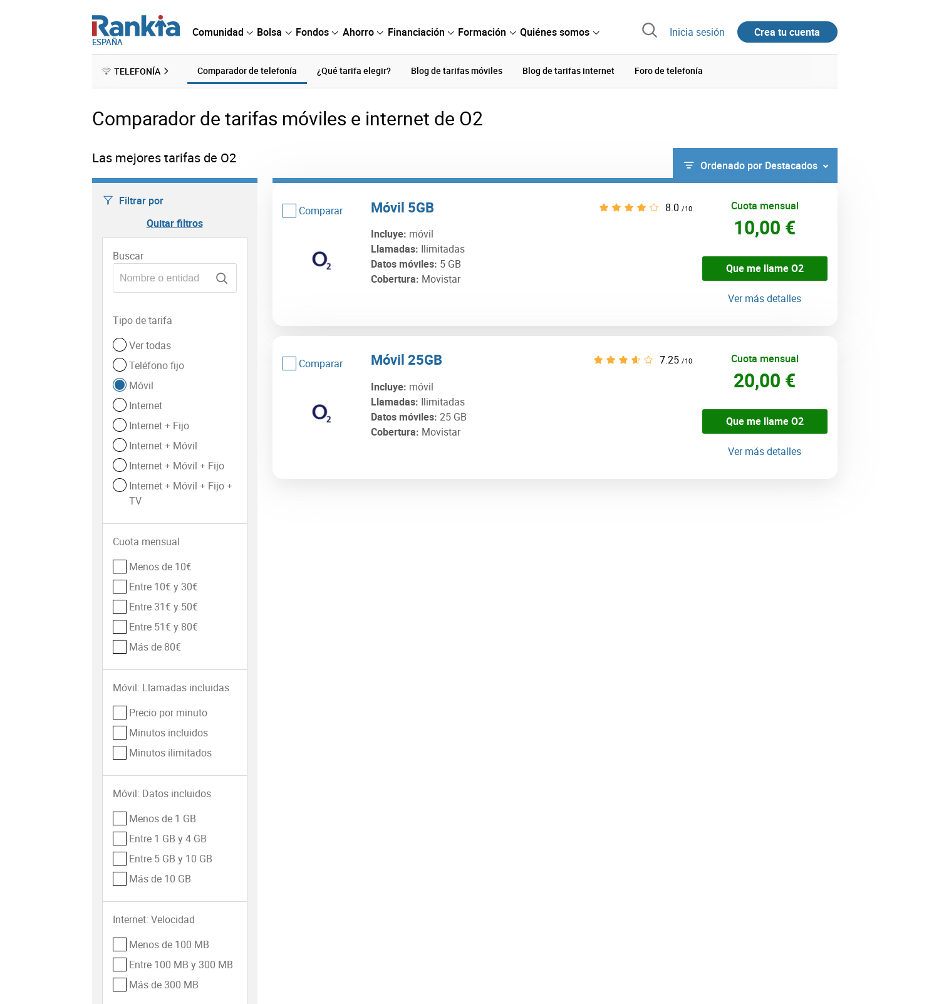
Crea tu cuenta (787, 32)
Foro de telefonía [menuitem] (669, 70)
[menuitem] (222, 32)
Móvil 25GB (406, 359)
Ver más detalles (764, 298)
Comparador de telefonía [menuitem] (247, 70)
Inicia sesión (697, 32)
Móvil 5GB (402, 206)
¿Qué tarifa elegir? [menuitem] (354, 70)
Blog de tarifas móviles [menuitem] (456, 70)
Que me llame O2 (765, 268)
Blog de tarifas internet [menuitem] (568, 70)
